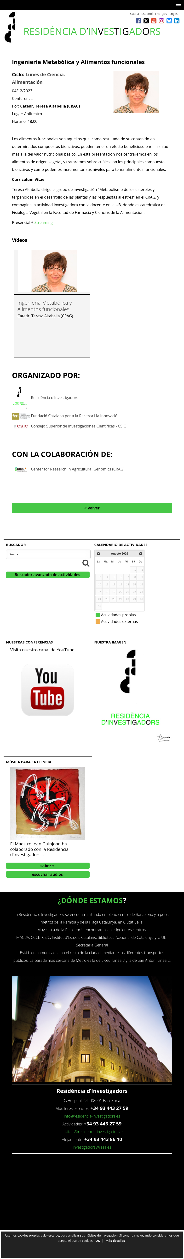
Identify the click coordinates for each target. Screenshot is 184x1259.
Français (161, 13)
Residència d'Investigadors (54, 397)
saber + (47, 865)
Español (147, 13)
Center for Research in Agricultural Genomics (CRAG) (77, 469)
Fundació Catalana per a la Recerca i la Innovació (74, 415)
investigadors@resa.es (92, 1147)
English (174, 13)
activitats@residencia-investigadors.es (92, 1131)
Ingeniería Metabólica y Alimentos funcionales (44, 305)
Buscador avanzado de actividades (47, 574)
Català (134, 13)
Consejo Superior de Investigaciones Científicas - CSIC (78, 426)
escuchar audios (47, 874)
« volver (92, 508)
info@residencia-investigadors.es (92, 1116)
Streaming (43, 222)
